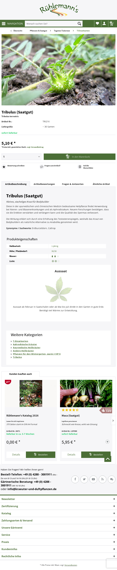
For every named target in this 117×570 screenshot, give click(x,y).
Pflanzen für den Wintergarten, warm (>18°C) (37, 354)
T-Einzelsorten (20, 341)
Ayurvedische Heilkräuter (26, 347)
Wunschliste (97, 23)
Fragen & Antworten (72, 184)
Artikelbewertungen (44, 184)
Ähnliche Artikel (101, 184)
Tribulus (17, 357)
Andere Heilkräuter (23, 350)
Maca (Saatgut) (71, 415)
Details (16, 454)
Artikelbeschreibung (16, 184)
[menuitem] (12, 24)
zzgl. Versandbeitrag (35, 147)
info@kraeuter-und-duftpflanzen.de (32, 489)
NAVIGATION (12, 23)
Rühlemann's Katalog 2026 (22, 415)
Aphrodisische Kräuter (25, 344)
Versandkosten (70, 565)
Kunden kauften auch (20, 373)
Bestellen (41, 454)
